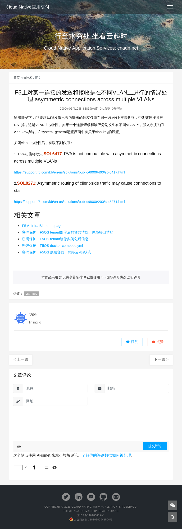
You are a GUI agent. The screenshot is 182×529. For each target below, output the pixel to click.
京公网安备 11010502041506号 (91, 519)
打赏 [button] (132, 342)
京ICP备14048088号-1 (91, 515)
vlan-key (31, 293)
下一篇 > (161, 359)
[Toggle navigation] (170, 7)
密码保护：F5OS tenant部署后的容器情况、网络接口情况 (67, 232)
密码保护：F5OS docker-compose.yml (52, 245)
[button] (157, 342)
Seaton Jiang (108, 511)
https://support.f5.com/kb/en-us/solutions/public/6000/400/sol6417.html (69, 172)
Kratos (79, 511)
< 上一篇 (21, 359)
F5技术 (27, 78)
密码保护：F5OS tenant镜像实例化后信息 (55, 239)
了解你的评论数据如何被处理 (106, 455)
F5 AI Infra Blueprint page (42, 226)
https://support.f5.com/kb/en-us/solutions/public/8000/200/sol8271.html (69, 202)
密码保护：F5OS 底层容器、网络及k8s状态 (56, 252)
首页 (17, 78)
